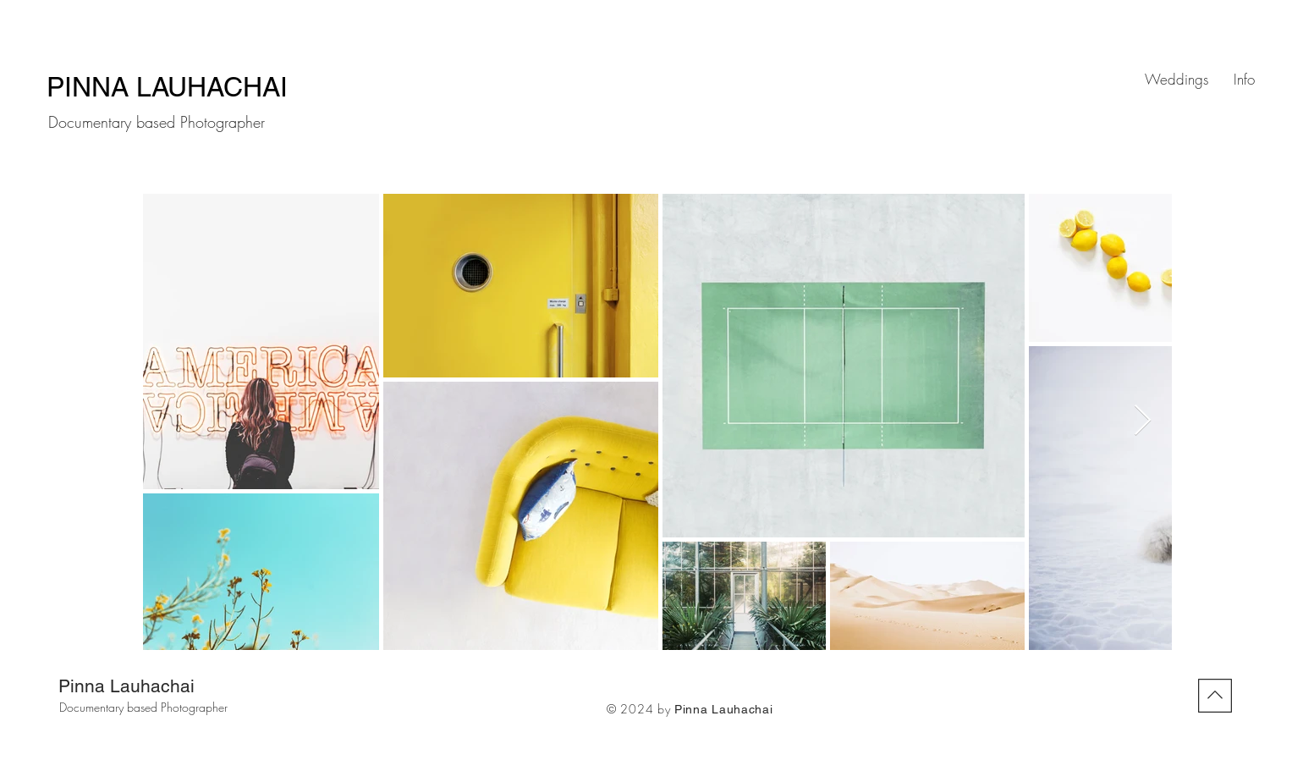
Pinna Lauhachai (126, 686)
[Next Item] (1142, 421)
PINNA (91, 86)
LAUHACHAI (215, 86)
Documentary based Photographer (143, 707)
